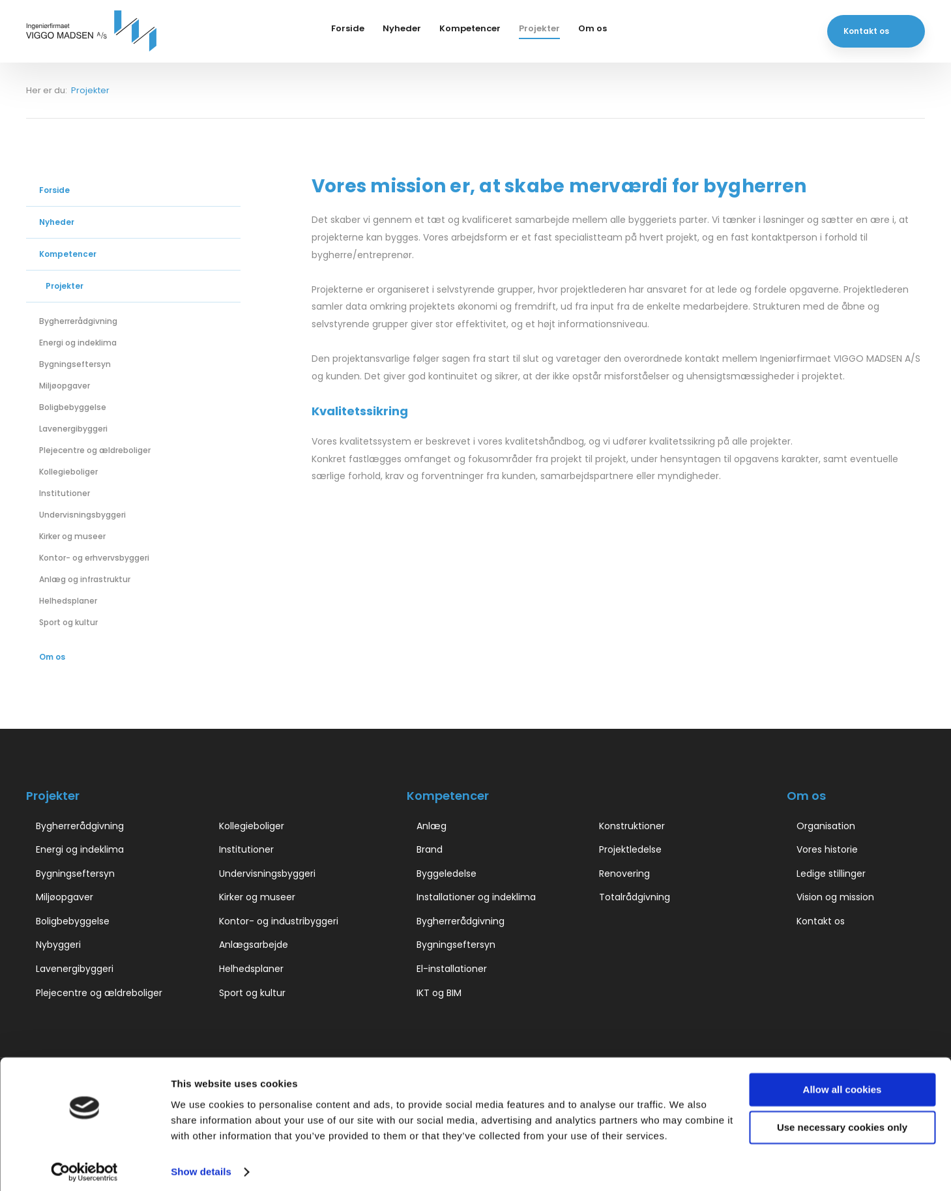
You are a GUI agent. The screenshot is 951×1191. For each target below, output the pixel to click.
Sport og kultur (68, 622)
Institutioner (64, 493)
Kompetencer (470, 28)
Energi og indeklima (78, 342)
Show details (201, 1165)
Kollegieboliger (68, 471)
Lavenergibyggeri (73, 428)
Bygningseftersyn (75, 364)
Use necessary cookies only (842, 1120)
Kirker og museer (72, 536)
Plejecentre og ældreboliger (95, 450)
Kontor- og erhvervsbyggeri (94, 557)
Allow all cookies (842, 1083)
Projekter (539, 28)
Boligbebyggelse (72, 407)
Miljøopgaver (64, 385)
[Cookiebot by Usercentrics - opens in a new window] (84, 1165)
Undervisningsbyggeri (82, 514)
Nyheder (402, 28)
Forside (347, 28)
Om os (592, 28)
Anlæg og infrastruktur (84, 579)
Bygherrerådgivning (78, 321)
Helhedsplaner (68, 600)
